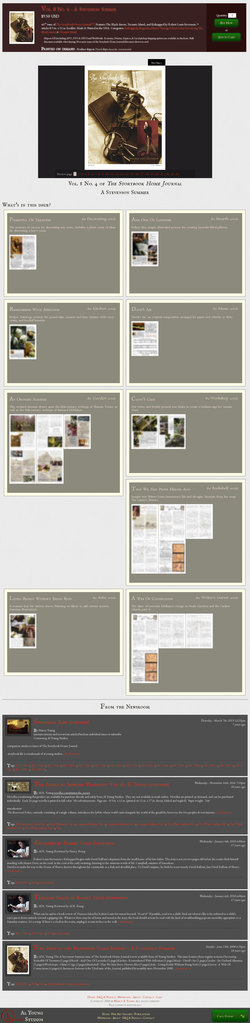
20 (157, 174)
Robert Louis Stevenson (183, 28)
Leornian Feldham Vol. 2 (121, 824)
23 (172, 174)
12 (117, 174)
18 (147, 174)
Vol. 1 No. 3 (54, 765)
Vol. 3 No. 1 (211, 765)
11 (112, 174)
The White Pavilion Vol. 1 (182, 824)
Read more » (72, 754)
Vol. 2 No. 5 (179, 765)
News (42, 984)
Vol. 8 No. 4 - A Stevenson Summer (78, 9)
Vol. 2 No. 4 (164, 765)
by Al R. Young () (101, 784)
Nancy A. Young (124, 1001)
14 (127, 174)
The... (59, 828)
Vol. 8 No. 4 (23, 882)
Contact (148, 997)
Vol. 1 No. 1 (23, 765)
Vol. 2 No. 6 (195, 765)
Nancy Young (159, 28)
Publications (142, 1014)
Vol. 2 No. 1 (117, 765)
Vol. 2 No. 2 (132, 765)
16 (137, 174)
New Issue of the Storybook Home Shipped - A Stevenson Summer (104, 948)
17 (142, 174)
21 (162, 174)
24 (177, 174)
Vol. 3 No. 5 (38, 769)
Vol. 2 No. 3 (148, 765)
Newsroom (124, 997)
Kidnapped (130, 28)
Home (91, 997)
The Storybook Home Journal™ (75, 24)
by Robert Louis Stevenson (74, 843)
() (61, 722)
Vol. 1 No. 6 (101, 765)
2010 (34, 882)
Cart (159, 997)
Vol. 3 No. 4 (22, 769)
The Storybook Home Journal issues (68, 984)
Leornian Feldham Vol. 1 (91, 824)
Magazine (144, 28)
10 (107, 174)
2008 (34, 984)
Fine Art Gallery (121, 1014)
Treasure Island (68, 32)
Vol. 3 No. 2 (226, 765)
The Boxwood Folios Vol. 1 (31, 824)
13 (122, 174)
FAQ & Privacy (106, 997)
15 (132, 174)
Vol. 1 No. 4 (70, 765)
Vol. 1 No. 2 (38, 765)
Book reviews (46, 882)
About (137, 997)
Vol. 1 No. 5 (85, 765)
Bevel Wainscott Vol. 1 (62, 824)
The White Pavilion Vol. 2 (213, 824)
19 (152, 174)
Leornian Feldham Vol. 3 (151, 824)
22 (167, 174)
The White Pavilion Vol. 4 (40, 828)
